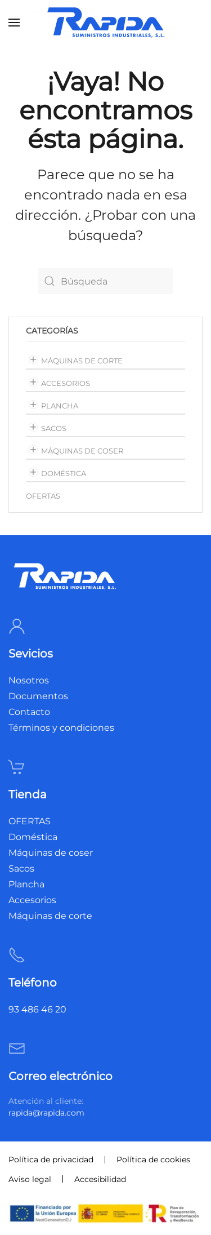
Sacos (53, 428)
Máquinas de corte (82, 360)
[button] (14, 22)
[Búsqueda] (105, 281)
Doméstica (63, 473)
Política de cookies (153, 1159)
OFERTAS (43, 495)
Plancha (59, 405)
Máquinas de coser (82, 450)
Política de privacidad (50, 1159)
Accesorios (65, 383)
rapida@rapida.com (46, 1113)
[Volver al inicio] (105, 22)
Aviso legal (29, 1179)
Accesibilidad (100, 1179)
